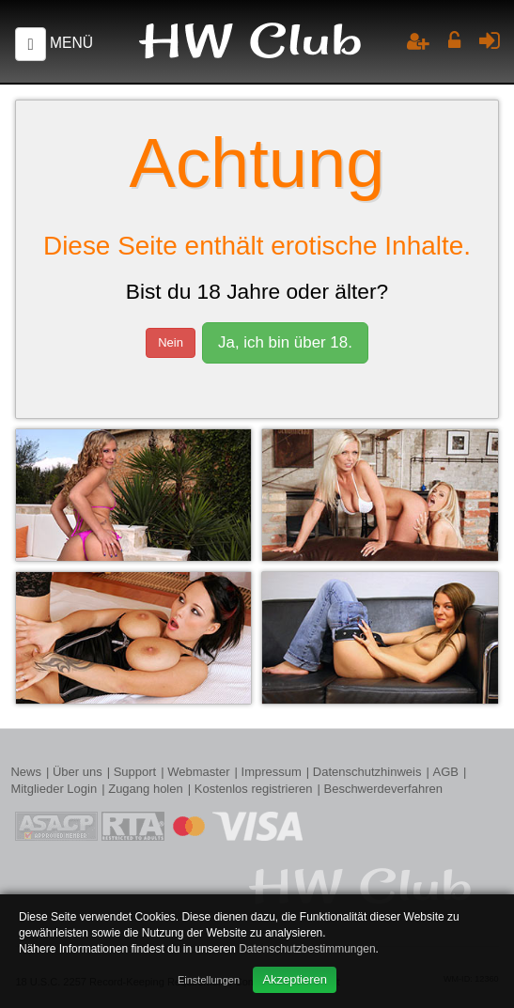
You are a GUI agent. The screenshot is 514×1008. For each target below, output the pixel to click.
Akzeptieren (294, 979)
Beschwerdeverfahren (382, 789)
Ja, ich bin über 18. (285, 342)
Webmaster (198, 772)
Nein (170, 342)
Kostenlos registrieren (254, 789)
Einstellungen (209, 979)
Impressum (271, 772)
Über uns (77, 772)
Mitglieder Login (53, 789)
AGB (445, 772)
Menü (71, 43)
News (25, 772)
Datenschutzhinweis (367, 772)
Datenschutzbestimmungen (307, 948)
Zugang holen (145, 789)
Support (135, 772)
